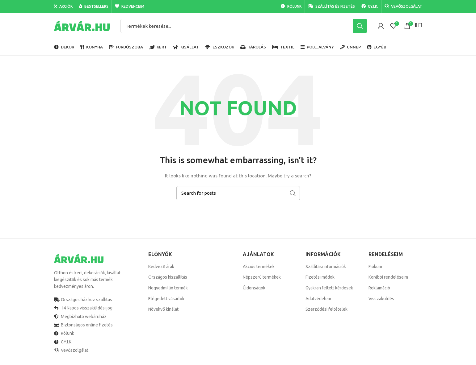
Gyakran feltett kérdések (329, 287)
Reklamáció (379, 287)
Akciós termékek (259, 266)
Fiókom (375, 266)
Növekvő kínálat (163, 309)
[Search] (243, 26)
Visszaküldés (381, 298)
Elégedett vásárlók (166, 298)
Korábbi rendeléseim (388, 277)
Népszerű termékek (262, 277)
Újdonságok (254, 287)
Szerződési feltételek (326, 309)
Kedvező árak (161, 266)
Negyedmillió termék (168, 287)
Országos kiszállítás (167, 277)
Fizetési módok (320, 277)
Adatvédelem (318, 298)
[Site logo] (82, 25)
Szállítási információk (325, 266)
